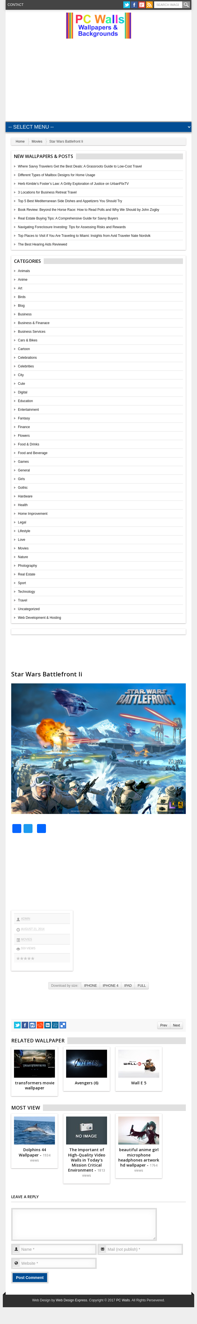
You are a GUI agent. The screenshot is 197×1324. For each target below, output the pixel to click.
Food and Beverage (32, 453)
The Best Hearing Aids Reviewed (42, 244)
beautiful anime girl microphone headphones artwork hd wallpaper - (138, 1160)
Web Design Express (71, 1300)
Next (176, 1025)
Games (23, 462)
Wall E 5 (138, 1082)
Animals (24, 271)
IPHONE (90, 986)
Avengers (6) (86, 1082)
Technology (26, 592)
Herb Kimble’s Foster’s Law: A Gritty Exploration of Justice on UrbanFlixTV (73, 184)
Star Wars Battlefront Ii (46, 674)
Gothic (23, 488)
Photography (27, 566)
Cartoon (24, 349)
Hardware (25, 496)
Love (21, 540)
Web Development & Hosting (39, 618)
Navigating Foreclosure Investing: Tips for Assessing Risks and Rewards (72, 227)
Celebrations (27, 358)
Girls (21, 479)
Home (20, 141)
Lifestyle (24, 531)
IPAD (128, 986)
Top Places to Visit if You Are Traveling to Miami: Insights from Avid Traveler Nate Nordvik (84, 236)
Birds (22, 297)
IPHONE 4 (111, 986)
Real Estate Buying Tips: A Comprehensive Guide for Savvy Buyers (68, 218)
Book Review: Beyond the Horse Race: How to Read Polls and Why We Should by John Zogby (88, 210)
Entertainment (28, 410)
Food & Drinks (28, 444)
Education (25, 401)
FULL (142, 986)
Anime (22, 280)
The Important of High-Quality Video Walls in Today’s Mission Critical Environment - (86, 1162)
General (24, 470)
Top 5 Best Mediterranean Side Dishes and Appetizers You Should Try (70, 201)
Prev (163, 1025)
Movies (37, 141)
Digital (22, 392)
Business (25, 314)
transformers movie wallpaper (34, 1085)
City (21, 375)
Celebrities (26, 366)
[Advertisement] (102, 78)
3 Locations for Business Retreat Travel (47, 192)
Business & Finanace (34, 323)
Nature (23, 557)
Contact (16, 5)
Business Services (31, 332)
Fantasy (24, 418)
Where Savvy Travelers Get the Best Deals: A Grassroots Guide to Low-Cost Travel (80, 166)
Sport (22, 583)
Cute (21, 384)
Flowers (24, 436)
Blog (21, 306)
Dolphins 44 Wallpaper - (34, 1154)
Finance (24, 427)
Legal (22, 522)
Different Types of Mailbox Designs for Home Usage (56, 175)
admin (25, 918)
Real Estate (26, 574)
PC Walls (123, 1300)
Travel (22, 600)
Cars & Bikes (27, 340)
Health (23, 505)
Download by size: (64, 986)
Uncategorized (29, 609)
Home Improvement (32, 514)
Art (20, 288)
